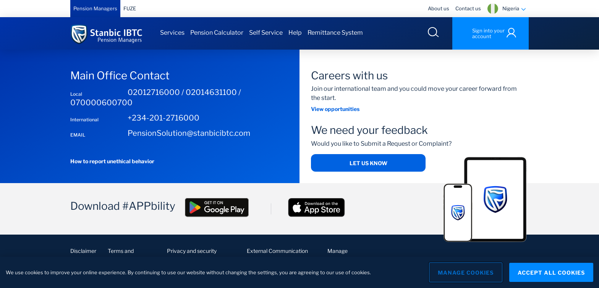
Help (295, 32)
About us (438, 8)
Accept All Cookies (551, 275)
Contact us (468, 8)
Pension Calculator (216, 32)
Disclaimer (83, 251)
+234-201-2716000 (163, 117)
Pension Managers (95, 8)
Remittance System (335, 32)
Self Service (266, 32)
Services (172, 32)
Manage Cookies (466, 275)
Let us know (368, 163)
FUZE (129, 8)
